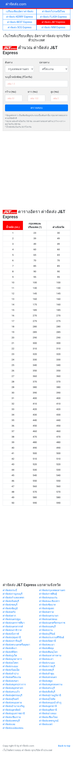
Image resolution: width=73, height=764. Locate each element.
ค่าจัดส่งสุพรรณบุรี (12, 695)
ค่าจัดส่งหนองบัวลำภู (50, 702)
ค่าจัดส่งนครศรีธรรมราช (52, 622)
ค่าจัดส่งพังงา (10, 648)
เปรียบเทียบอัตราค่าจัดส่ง (19, 11)
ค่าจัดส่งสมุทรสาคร (13, 688)
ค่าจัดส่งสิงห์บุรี (47, 691)
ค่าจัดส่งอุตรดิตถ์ (11, 709)
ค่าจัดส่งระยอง (10, 666)
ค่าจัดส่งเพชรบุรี (11, 720)
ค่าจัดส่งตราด (46, 611)
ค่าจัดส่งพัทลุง (46, 648)
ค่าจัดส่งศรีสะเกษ (12, 677)
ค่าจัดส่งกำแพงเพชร (13, 597)
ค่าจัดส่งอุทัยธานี (48, 709)
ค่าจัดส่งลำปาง (11, 673)
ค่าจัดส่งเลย (9, 724)
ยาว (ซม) (33, 91)
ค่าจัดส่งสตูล (45, 680)
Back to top (64, 745)
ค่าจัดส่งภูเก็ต (10, 655)
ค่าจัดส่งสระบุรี (47, 688)
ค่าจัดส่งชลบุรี (10, 604)
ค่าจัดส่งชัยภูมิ (10, 608)
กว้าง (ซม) (10, 91)
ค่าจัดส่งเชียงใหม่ (48, 717)
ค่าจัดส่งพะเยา (47, 644)
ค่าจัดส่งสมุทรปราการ (14, 684)
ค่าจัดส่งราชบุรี (47, 666)
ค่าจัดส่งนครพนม (48, 619)
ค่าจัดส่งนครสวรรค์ (13, 626)
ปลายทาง (44, 62)
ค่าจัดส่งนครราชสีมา (14, 622)
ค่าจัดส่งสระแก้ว (11, 691)
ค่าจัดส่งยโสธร (10, 662)
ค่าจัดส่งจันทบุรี (11, 601)
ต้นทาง (9, 62)
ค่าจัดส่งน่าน (46, 630)
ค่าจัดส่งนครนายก (48, 615)
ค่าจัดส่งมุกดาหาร (12, 659)
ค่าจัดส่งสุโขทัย (47, 699)
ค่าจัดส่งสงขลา (11, 680)
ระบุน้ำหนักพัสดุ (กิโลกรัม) (18, 77)
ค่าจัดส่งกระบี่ (10, 590)
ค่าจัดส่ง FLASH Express (53, 16)
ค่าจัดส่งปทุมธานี (12, 637)
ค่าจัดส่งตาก (9, 615)
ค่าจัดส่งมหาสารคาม (50, 655)
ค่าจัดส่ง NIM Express (53, 27)
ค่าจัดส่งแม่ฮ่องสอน (13, 728)
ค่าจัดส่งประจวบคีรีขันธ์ (51, 637)
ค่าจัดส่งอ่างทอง (47, 713)
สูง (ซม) (55, 91)
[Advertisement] (36, 170)
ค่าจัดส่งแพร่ (45, 724)
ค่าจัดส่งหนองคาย (12, 702)
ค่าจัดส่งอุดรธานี (48, 706)
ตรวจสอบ (37, 107)
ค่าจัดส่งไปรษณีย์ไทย (53, 11)
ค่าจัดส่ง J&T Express (53, 22)
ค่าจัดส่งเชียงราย (12, 717)
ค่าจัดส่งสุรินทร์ (11, 699)
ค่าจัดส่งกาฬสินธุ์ (48, 593)
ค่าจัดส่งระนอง (47, 662)
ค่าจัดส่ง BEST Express (19, 22)
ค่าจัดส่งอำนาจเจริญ (14, 706)
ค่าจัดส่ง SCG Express (19, 27)
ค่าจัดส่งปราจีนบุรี (12, 640)
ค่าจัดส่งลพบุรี (46, 669)
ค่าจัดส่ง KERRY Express (19, 16)
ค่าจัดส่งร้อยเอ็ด (11, 669)
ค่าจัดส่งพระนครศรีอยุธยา (16, 644)
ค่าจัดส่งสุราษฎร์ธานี (50, 695)
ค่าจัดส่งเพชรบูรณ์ (49, 720)
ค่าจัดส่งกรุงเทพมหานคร (52, 590)
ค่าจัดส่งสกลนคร (48, 677)
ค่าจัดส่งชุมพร (46, 608)
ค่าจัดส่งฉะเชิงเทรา (49, 601)
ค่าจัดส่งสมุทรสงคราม (50, 684)
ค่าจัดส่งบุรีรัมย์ (47, 633)
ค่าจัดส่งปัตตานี (47, 640)
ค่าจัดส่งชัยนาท (47, 604)
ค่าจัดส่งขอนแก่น (48, 597)
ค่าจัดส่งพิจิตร (10, 651)
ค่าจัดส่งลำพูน (46, 673)
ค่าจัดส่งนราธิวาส (12, 630)
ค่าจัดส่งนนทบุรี (47, 626)
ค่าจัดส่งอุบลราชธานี (14, 713)
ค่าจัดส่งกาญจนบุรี (12, 593)
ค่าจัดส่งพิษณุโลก (48, 651)
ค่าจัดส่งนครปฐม (12, 619)
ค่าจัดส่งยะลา (46, 659)
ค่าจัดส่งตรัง (9, 611)
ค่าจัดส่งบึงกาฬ (11, 633)
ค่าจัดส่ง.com (16, 4)
